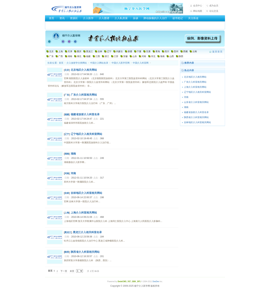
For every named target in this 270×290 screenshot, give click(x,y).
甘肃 (148, 51)
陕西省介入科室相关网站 (85, 251)
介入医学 (88, 18)
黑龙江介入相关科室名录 (87, 232)
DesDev (155, 281)
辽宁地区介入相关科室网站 (86, 133)
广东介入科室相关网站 (84, 94)
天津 (70, 51)
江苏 (116, 56)
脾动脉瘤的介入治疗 (155, 18)
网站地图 (197, 11)
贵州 (176, 51)
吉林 (100, 51)
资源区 (74, 18)
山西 (171, 56)
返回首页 (217, 51)
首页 (51, 18)
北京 (51, 51)
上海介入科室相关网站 (84, 212)
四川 (167, 51)
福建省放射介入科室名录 (85, 114)
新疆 (130, 51)
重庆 (79, 51)
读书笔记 (177, 18)
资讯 (62, 18)
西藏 (185, 51)
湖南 (70, 56)
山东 (134, 56)
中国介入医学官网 (121, 63)
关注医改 (193, 18)
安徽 (125, 56)
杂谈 (135, 18)
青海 (157, 51)
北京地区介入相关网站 (84, 69)
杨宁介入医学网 (67, 8)
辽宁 (109, 51)
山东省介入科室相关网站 (196, 102)
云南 (194, 51)
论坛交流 (213, 11)
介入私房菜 (121, 18)
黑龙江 (89, 51)
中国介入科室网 (140, 63)
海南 (162, 56)
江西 (97, 56)
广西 (60, 56)
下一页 (63, 271)
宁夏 (139, 51)
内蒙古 (119, 51)
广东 (51, 56)
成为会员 (213, 5)
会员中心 (197, 5)
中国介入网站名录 (99, 63)
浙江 (107, 56)
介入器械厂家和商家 (61, 24)
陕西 (181, 56)
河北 (153, 56)
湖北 (79, 56)
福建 (88, 56)
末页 (72, 271)
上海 (60, 51)
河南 (144, 56)
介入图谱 (104, 18)
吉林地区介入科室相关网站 (86, 192)
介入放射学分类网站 (77, 63)
